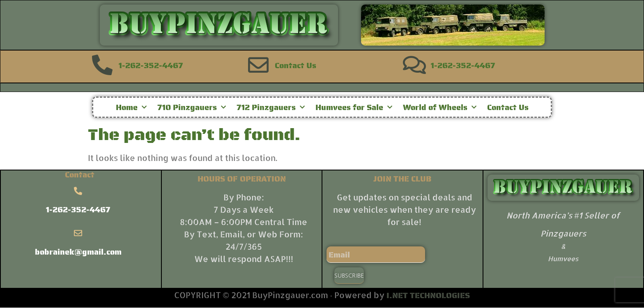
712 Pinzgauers (271, 107)
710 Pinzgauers (191, 107)
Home (131, 107)
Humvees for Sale (353, 107)
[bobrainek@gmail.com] (78, 233)
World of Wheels (439, 107)
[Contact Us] (258, 65)
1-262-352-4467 (151, 65)
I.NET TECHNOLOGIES (428, 295)
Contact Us (295, 65)
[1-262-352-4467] (102, 65)
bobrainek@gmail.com (78, 251)
